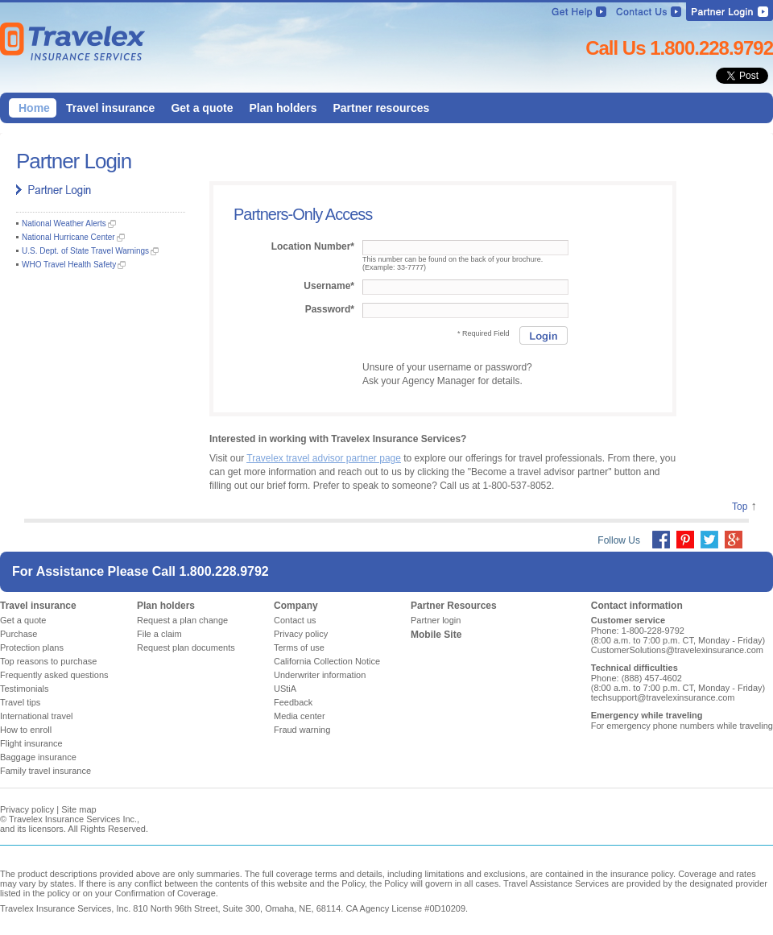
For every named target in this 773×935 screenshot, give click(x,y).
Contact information (637, 605)
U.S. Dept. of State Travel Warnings (85, 250)
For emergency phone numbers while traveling (682, 725)
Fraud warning (302, 729)
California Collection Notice (327, 661)
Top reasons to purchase (48, 661)
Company (296, 605)
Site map (78, 809)
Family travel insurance (45, 771)
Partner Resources (454, 605)
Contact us (295, 620)
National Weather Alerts (64, 223)
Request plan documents (186, 647)
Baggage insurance (38, 757)
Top (739, 506)
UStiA (285, 688)
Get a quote (23, 620)
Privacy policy (301, 634)
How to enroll (26, 729)
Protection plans (32, 647)
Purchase (18, 634)
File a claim (159, 634)
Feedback (293, 702)
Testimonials (24, 688)
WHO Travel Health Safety (69, 264)
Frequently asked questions (54, 675)
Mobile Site (436, 634)
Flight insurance (31, 743)
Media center (299, 716)
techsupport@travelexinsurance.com (663, 697)
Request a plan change (182, 620)
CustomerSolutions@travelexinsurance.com (677, 650)
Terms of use (299, 647)
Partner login (436, 620)
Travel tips (20, 702)
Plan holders (166, 605)
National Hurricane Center (68, 237)
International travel (36, 716)
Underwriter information (320, 675)
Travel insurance (38, 605)
